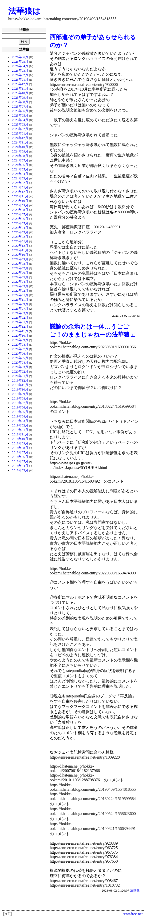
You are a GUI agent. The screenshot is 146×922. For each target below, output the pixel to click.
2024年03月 (20, 178)
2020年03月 (20, 367)
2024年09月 (20, 151)
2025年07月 (20, 106)
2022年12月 (20, 246)
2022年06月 (20, 272)
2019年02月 (20, 425)
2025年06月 (20, 111)
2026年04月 (20, 66)
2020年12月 (20, 326)
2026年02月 (20, 75)
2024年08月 (20, 156)
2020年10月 (20, 335)
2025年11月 (20, 88)
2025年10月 (20, 93)
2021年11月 (20, 299)
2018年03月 (20, 470)
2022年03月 (20, 286)
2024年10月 (20, 147)
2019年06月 (20, 407)
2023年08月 (20, 210)
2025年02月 (20, 129)
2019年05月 (20, 412)
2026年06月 (20, 57)
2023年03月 (20, 232)
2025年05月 (20, 115)
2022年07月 (20, 268)
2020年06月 (20, 353)
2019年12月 (20, 380)
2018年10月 (20, 439)
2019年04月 (20, 416)
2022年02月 (20, 290)
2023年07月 (20, 214)
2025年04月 (20, 120)
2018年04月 (20, 466)
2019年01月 (20, 430)
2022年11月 (20, 250)
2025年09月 (20, 97)
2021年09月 (20, 304)
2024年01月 (20, 187)
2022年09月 (20, 259)
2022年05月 (20, 277)
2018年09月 (20, 443)
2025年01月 (20, 133)
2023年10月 (20, 201)
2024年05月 (20, 169)
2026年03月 (20, 70)
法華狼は (24, 10)
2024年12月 (20, 138)
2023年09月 (20, 205)
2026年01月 (20, 79)
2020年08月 (20, 344)
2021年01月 (20, 322)
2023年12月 (20, 192)
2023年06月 (20, 219)
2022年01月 (20, 295)
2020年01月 (20, 376)
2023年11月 (20, 196)
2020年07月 (20, 349)
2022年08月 (20, 263)
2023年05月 (20, 223)
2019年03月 (20, 421)
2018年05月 (20, 461)
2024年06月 (20, 165)
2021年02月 (20, 317)
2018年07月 (20, 452)
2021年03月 (20, 313)
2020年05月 (20, 358)
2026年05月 (20, 61)
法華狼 (135, 890)
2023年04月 (20, 228)
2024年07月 (20, 160)
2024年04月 (20, 174)
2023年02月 (20, 237)
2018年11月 (20, 434)
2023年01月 (20, 241)
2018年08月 (20, 448)
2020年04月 (20, 362)
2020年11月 (20, 331)
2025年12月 (20, 84)
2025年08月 (20, 102)
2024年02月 (20, 183)
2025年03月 (20, 124)
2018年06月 (20, 457)
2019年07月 (20, 403)
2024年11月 (20, 142)
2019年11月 (20, 385)
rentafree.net (133, 914)
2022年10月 (20, 255)
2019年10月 (20, 389)
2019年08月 (20, 398)
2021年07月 (20, 308)
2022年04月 (20, 281)
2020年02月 (20, 371)
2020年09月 (20, 340)
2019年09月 (20, 394)
